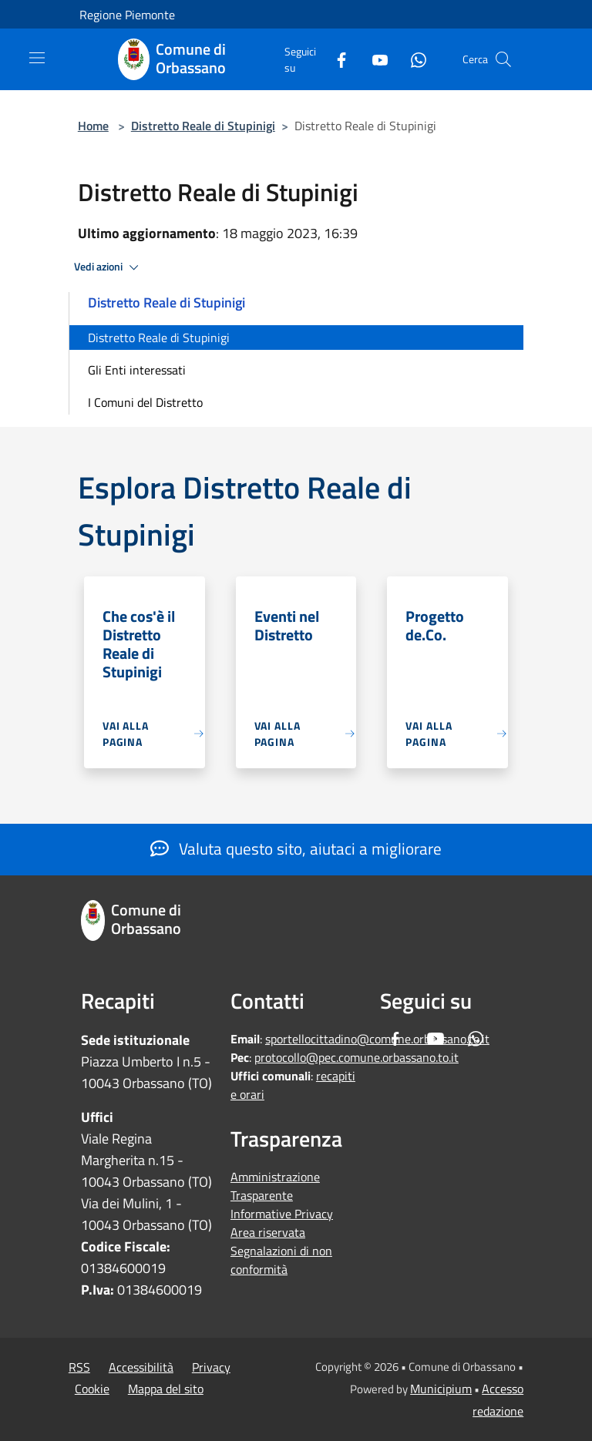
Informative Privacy (281, 1213)
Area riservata (267, 1232)
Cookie (92, 1388)
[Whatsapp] (412, 59)
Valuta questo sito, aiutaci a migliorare (296, 848)
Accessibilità (141, 1367)
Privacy (211, 1367)
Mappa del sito (166, 1388)
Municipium (441, 1388)
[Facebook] (335, 59)
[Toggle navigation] (37, 58)
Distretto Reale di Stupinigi (203, 125)
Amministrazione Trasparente (275, 1185)
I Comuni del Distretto (145, 402)
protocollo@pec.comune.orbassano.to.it (356, 1057)
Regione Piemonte (127, 14)
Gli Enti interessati (137, 370)
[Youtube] (373, 59)
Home (93, 125)
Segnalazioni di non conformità (281, 1259)
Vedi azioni (108, 267)
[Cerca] (503, 59)
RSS (79, 1367)
